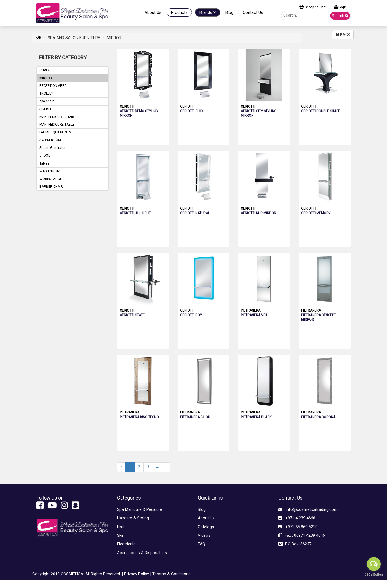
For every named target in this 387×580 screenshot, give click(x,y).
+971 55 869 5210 (297, 526)
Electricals (126, 543)
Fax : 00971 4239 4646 (301, 535)
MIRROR (45, 78)
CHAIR (44, 70)
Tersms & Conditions (171, 573)
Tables (44, 163)
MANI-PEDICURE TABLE (56, 125)
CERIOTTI (127, 106)
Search (340, 16)
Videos (204, 535)
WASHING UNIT (50, 171)
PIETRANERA (250, 310)
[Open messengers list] (374, 564)
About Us (153, 12)
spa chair (46, 101)
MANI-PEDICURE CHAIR (56, 117)
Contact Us (253, 12)
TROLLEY (46, 93)
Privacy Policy (136, 573)
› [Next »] (166, 466)
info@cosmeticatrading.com (308, 509)
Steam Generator (52, 148)
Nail (120, 526)
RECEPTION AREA (52, 86)
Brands (207, 12)
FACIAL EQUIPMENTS (55, 132)
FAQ (201, 543)
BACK (343, 35)
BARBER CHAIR (51, 187)
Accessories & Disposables (142, 552)
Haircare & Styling (133, 517)
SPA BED (45, 109)
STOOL (44, 155)
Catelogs (206, 526)
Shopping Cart (312, 7)
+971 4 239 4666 (296, 517)
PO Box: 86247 (294, 543)
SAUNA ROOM (50, 140)
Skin (120, 535)
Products (179, 12)
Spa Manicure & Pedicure (139, 509)
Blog (229, 12)
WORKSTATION (50, 179)
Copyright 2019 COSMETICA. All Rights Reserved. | (77, 573)
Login (340, 7)
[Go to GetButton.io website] (374, 574)
